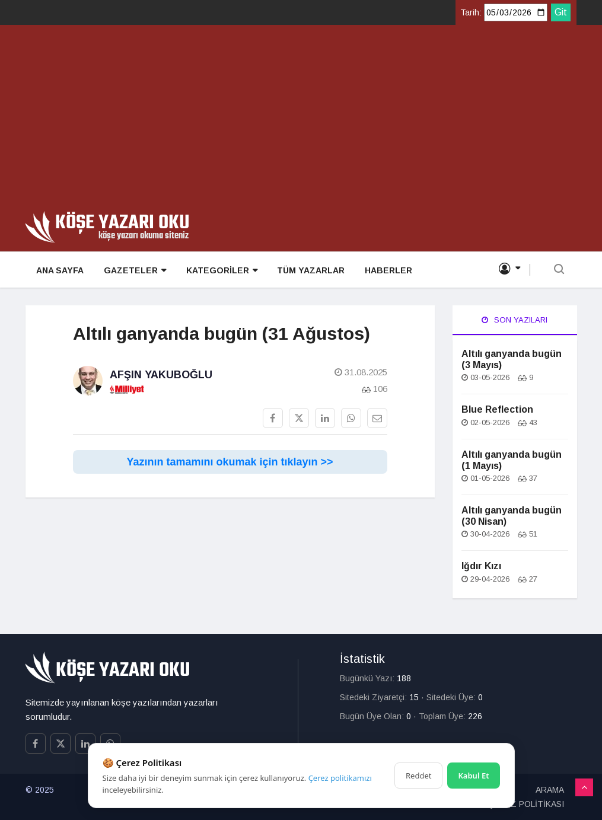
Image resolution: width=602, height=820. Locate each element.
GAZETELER (132, 270)
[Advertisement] (301, 122)
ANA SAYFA (58, 270)
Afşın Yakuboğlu (161, 375)
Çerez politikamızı (340, 778)
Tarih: (471, 12)
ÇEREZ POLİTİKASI (526, 804)
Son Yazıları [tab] (514, 319)
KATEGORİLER (218, 270)
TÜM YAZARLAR (306, 270)
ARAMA (550, 790)
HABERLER (383, 270)
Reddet (418, 775)
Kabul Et (473, 775)
